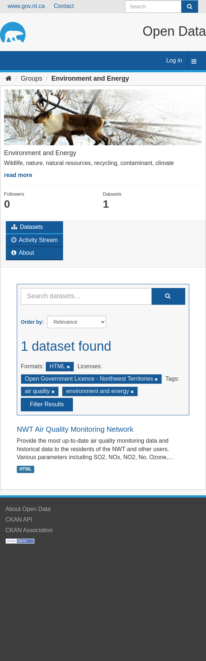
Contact (64, 6)
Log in (174, 60)
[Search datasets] (161, 6)
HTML (25, 469)
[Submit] (189, 6)
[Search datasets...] (86, 296)
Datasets (27, 227)
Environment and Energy (90, 78)
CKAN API (18, 519)
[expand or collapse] (194, 62)
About (22, 253)
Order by (31, 322)
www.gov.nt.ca (26, 6)
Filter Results (47, 404)
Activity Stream (34, 240)
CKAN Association (29, 530)
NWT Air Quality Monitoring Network (75, 429)
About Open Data (28, 509)
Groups (31, 78)
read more (18, 175)
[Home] (8, 78)
